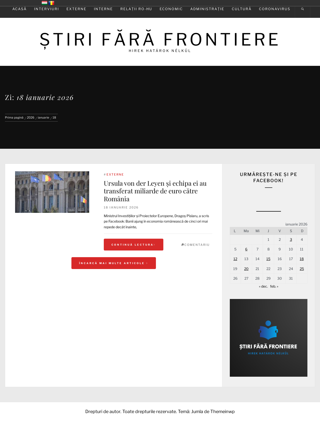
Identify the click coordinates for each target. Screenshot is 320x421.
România (51, 3)
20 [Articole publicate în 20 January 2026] (246, 269)
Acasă (19, 9)
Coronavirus (274, 9)
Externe (76, 9)
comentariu (197, 250)
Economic (171, 9)
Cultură (242, 9)
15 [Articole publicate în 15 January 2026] (268, 259)
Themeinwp (222, 411)
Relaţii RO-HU (136, 9)
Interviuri (46, 9)
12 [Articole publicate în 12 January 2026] (235, 259)
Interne (103, 9)
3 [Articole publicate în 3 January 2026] (291, 239)
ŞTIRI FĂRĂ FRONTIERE (160, 39)
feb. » (274, 286)
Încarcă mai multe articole (113, 263)
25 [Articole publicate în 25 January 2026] (302, 269)
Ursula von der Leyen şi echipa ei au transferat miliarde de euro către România (155, 196)
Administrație (207, 9)
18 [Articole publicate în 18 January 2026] (302, 259)
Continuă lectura (133, 249)
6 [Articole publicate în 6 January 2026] (246, 249)
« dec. (263, 286)
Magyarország (44, 3)
